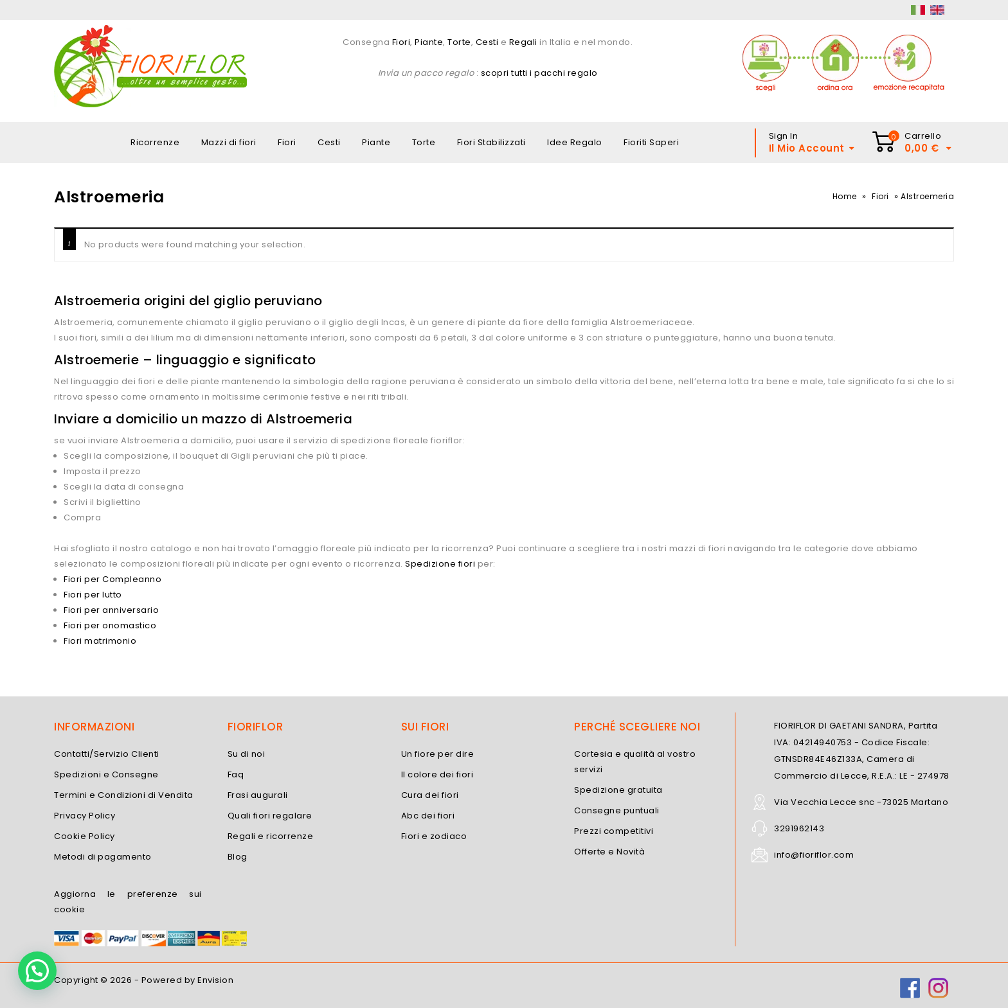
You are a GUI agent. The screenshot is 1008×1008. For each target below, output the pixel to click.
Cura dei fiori (430, 795)
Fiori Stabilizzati (491, 142)
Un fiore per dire (437, 754)
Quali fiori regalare (270, 815)
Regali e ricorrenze (271, 836)
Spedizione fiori (440, 564)
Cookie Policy (84, 836)
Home (845, 196)
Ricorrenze (154, 142)
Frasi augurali (258, 795)
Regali (523, 42)
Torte (459, 42)
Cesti (487, 42)
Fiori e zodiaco (434, 836)
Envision (215, 980)
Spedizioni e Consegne (106, 774)
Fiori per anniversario (111, 610)
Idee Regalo (574, 142)
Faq (236, 774)
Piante (429, 42)
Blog (238, 857)
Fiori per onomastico (110, 625)
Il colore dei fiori (437, 774)
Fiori (400, 42)
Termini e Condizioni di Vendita (124, 795)
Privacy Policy (84, 815)
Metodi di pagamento (103, 857)
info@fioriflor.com (814, 855)
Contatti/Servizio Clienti (106, 754)
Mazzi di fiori (228, 142)
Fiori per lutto (93, 594)
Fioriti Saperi (651, 142)
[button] (37, 970)
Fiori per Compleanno (112, 579)
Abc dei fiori (428, 815)
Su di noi (247, 754)
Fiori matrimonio (100, 641)
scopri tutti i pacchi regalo (539, 73)
